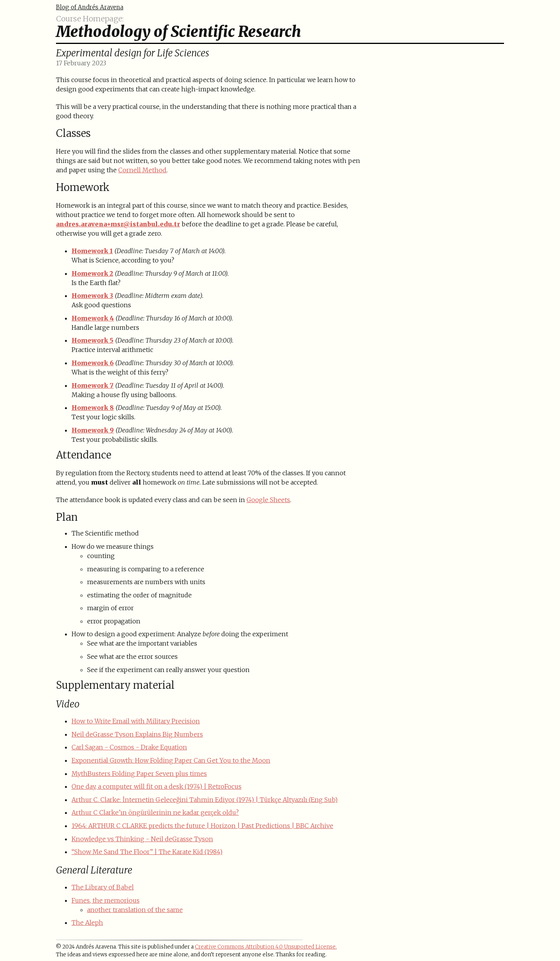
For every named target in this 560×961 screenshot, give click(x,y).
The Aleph (87, 922)
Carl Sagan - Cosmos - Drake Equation (129, 747)
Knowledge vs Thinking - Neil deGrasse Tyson (142, 839)
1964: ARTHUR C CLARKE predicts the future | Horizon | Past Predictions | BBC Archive (202, 826)
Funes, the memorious (106, 900)
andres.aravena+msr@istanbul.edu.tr (118, 224)
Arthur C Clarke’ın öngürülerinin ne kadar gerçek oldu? (155, 812)
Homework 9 (93, 430)
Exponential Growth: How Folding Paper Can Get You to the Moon (171, 760)
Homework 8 (93, 407)
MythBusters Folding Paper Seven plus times (139, 773)
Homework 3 (92, 295)
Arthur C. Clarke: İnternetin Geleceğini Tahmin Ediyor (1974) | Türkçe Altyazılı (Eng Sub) (205, 799)
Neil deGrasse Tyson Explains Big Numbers (137, 734)
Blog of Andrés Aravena (89, 7)
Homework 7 (93, 385)
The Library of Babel (103, 887)
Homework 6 (93, 363)
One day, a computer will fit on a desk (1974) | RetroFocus (157, 786)
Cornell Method (142, 170)
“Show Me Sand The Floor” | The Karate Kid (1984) (147, 852)
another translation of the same (135, 910)
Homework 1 (92, 251)
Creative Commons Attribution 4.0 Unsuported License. (266, 946)
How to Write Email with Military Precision (136, 721)
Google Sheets (268, 500)
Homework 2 (92, 273)
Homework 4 (93, 318)
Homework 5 (93, 340)
